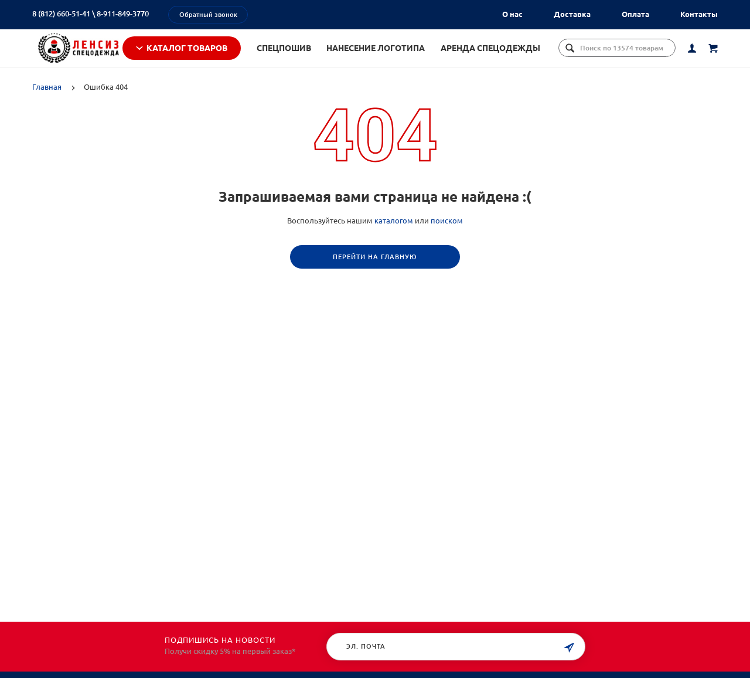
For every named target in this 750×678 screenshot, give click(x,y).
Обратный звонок (208, 14)
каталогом (393, 236)
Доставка (572, 14)
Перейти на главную (375, 272)
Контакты (699, 14)
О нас (512, 14)
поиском (447, 236)
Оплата (635, 14)
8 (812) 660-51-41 (61, 13)
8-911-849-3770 (123, 13)
